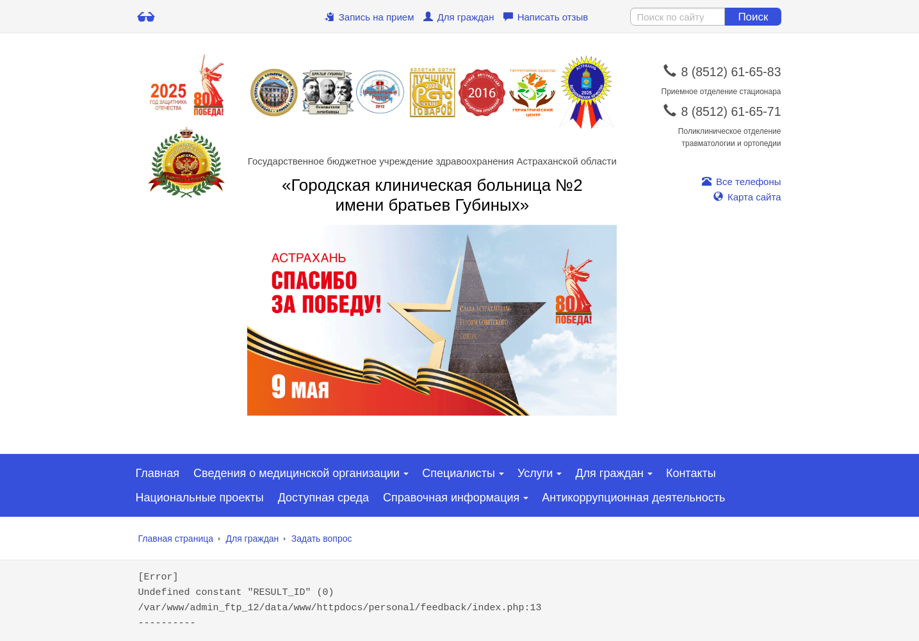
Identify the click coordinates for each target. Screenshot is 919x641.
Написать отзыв (546, 17)
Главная (158, 473)
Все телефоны (741, 181)
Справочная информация (451, 497)
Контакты (691, 473)
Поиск (753, 17)
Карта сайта (747, 196)
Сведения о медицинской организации (296, 473)
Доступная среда (323, 497)
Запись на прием (369, 17)
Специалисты (458, 473)
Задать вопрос (321, 538)
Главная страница (176, 538)
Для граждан (458, 17)
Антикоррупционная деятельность (633, 497)
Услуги (535, 473)
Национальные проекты (200, 497)
